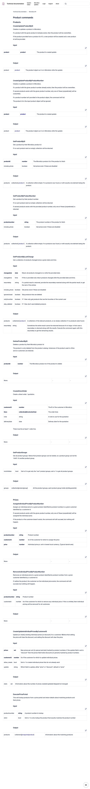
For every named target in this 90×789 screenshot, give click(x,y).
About (57, 3)
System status (29, 3)
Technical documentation (15, 4)
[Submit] (65, 3)
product (17, 70)
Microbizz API (32, 11)
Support (50, 3)
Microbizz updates (36, 3)
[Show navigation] (85, 784)
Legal (43, 3)
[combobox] (77, 4)
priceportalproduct (28, 735)
